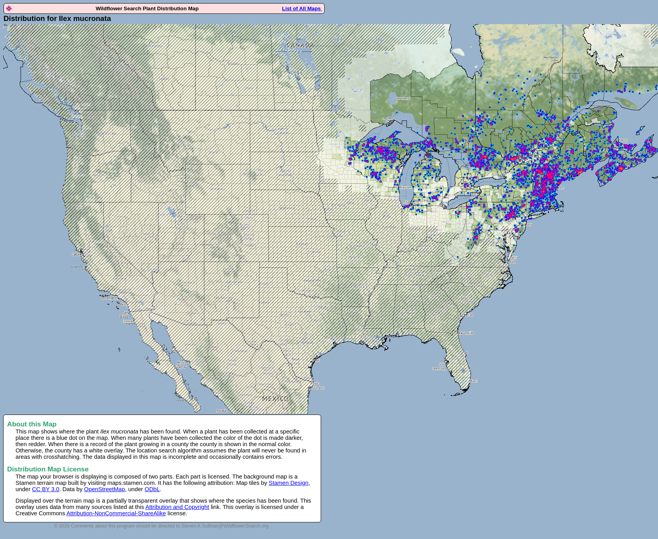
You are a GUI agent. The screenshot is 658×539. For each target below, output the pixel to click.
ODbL (152, 489)
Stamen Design (288, 483)
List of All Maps (302, 8)
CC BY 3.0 (45, 489)
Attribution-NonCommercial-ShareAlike (116, 513)
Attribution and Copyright (177, 507)
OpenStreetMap (104, 489)
